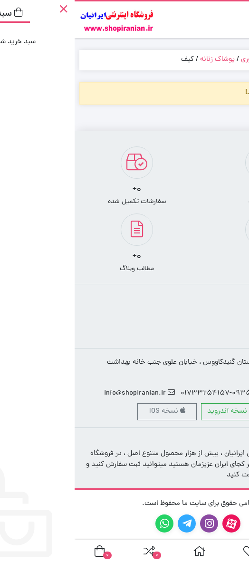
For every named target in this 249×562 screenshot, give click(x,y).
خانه (233, 59)
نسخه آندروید (157, 411)
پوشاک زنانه (142, 59)
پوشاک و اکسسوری (193, 59)
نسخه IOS (93, 411)
